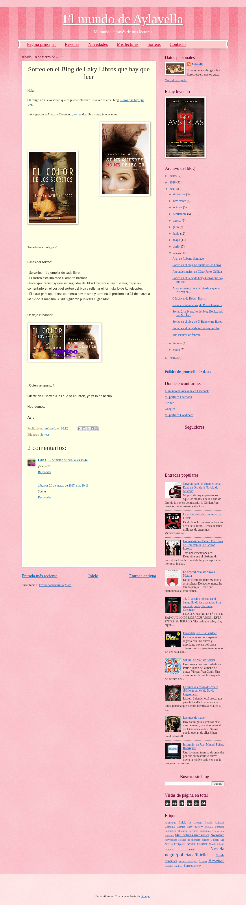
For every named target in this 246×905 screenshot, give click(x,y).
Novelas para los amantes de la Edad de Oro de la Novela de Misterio (201, 487)
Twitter (169, 403)
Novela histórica (197, 844)
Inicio (93, 576)
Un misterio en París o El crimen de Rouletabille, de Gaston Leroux (203, 545)
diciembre (179, 194)
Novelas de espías (188, 861)
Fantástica (170, 831)
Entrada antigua (142, 576)
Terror (197, 865)
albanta (43, 485)
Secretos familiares (174, 865)
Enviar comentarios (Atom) (55, 585)
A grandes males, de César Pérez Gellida (197, 271)
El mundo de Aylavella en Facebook (187, 391)
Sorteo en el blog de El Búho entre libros (197, 321)
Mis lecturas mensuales (192, 835)
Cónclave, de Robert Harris (189, 298)
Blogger (145, 896)
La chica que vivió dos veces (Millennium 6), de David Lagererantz (200, 690)
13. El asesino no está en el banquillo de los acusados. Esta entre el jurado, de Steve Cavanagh (202, 604)
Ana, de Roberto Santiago (188, 258)
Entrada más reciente (39, 576)
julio (176, 227)
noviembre (180, 201)
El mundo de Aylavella (123, 19)
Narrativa (217, 835)
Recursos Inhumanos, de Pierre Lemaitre (197, 305)
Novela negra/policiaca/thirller (194, 851)
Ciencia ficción (203, 822)
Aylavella (197, 64)
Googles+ (171, 409)
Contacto (178, 44)
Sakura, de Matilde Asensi (199, 660)
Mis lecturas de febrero (186, 335)
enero (177, 349)
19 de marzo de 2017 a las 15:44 (67, 460)
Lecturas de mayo (194, 717)
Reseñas (72, 44)
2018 (173, 182)
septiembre (180, 214)
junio (176, 233)
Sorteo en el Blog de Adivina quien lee (195, 328)
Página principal (41, 44)
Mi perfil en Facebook (178, 397)
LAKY (42, 460)
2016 (173, 358)
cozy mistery (195, 826)
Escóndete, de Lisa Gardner (199, 633)
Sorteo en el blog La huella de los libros (196, 265)
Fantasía (219, 826)
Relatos (203, 861)
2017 (173, 189)
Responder (44, 472)
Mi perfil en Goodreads (179, 415)
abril (176, 246)
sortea (78, 114)
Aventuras (170, 822)
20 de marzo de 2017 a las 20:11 (68, 485)
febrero (178, 343)
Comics (181, 826)
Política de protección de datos (188, 372)
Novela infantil (216, 844)
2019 (173, 176)
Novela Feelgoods (175, 844)
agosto (177, 220)
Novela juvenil (180, 849)
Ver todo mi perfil (176, 80)
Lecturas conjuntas (200, 831)
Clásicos (219, 822)
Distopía (209, 826)
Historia (182, 831)
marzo (177, 253)
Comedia (170, 826)
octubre (178, 207)
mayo (177, 240)
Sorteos (154, 44)
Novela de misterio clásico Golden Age (201, 839)
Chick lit (185, 822)
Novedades (98, 44)
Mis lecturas (127, 44)
